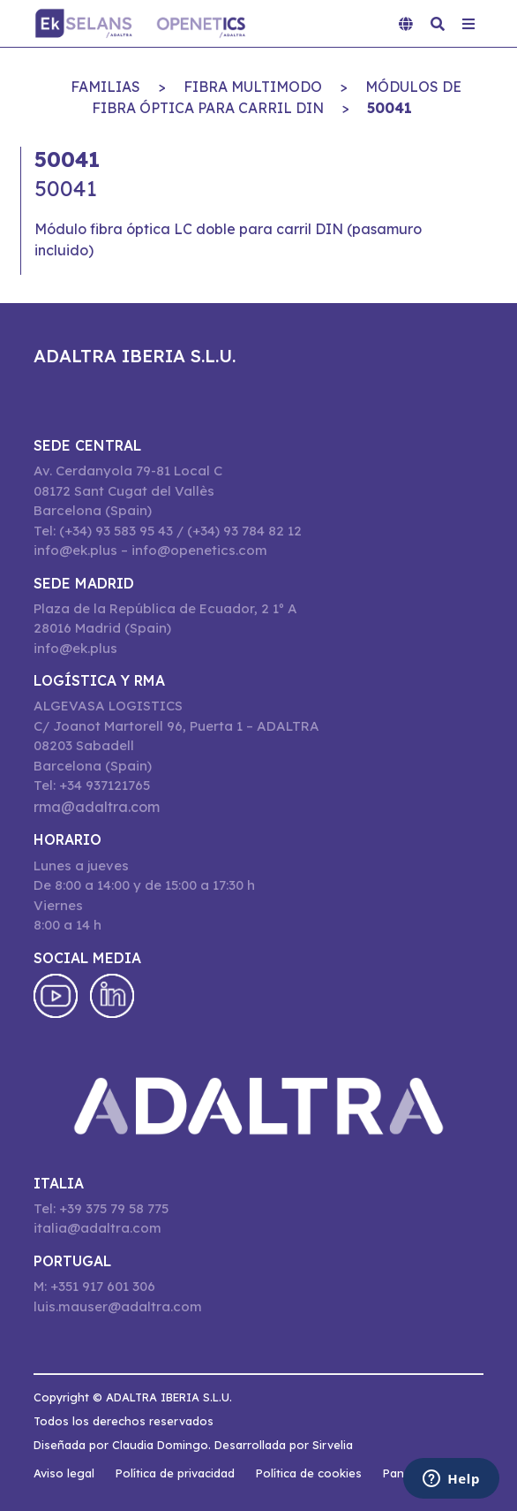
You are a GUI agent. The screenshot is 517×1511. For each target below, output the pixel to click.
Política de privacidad (175, 1473)
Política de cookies (309, 1473)
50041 (389, 108)
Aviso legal (64, 1473)
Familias (105, 86)
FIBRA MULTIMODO (253, 86)
